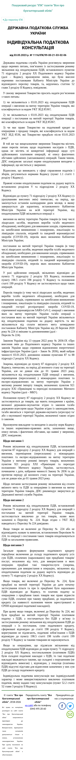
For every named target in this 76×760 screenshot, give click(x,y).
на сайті (29, 705)
